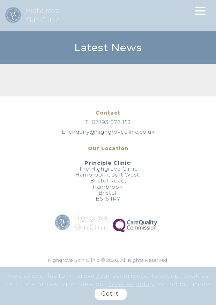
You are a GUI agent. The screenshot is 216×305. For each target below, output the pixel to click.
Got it (110, 293)
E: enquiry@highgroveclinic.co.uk (108, 132)
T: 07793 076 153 (108, 122)
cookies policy (132, 284)
